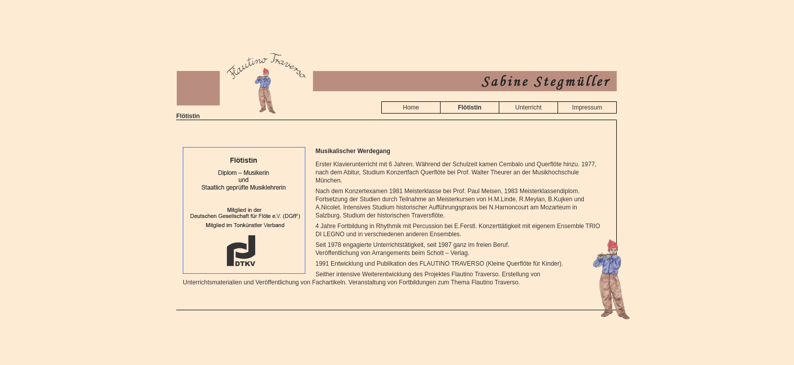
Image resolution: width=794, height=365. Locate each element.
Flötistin (470, 107)
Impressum (587, 107)
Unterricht (528, 107)
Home (411, 107)
